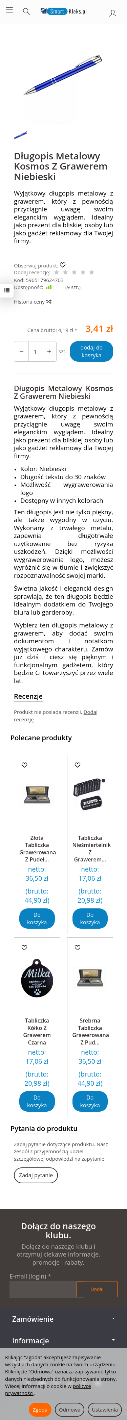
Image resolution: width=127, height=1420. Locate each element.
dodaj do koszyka (91, 351)
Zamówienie (63, 1319)
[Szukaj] (26, 10)
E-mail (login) (27, 1276)
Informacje (63, 1340)
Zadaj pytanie (36, 1175)
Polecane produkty (41, 737)
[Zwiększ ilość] (21, 351)
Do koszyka (37, 918)
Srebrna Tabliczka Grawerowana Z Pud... (90, 1031)
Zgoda (40, 1409)
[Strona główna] (63, 10)
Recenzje (28, 696)
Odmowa (69, 1409)
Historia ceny (32, 301)
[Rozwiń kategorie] (9, 10)
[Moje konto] (113, 12)
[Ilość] (35, 351)
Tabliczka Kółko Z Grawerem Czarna (37, 1031)
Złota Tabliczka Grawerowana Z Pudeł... (37, 848)
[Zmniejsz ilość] (49, 351)
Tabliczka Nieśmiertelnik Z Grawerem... (91, 848)
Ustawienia (105, 1409)
